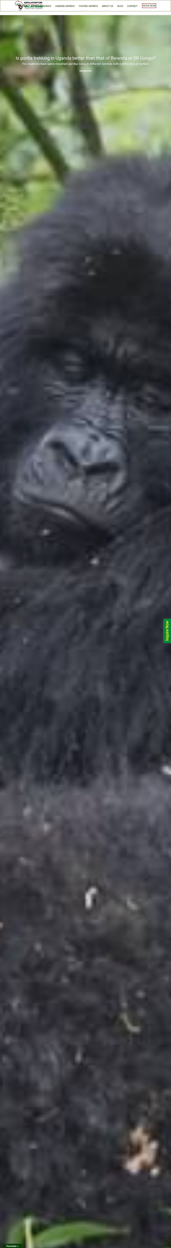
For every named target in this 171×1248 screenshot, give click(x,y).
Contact (132, 6)
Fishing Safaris (88, 6)
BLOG (120, 6)
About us (107, 6)
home (24, 6)
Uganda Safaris (65, 6)
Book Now (149, 5)
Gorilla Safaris (41, 6)
